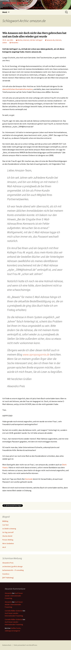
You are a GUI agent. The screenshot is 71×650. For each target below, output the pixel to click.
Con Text (5, 525)
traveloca (5, 574)
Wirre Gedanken (8, 543)
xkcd (4, 547)
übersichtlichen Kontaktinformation (17, 89)
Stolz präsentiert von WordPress (25, 645)
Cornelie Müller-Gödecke (13, 611)
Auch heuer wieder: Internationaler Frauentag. (14, 595)
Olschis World (7, 536)
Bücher (20, 40)
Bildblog (5, 521)
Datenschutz (6, 645)
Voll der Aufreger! (36, 40)
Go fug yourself (8, 532)
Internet (26, 40)
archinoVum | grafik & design (12, 566)
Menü (4, 12)
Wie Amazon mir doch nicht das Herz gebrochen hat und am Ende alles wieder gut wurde (34, 34)
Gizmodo (29, 479)
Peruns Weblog (7, 540)
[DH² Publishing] (8, 578)
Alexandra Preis (8, 563)
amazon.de (51, 40)
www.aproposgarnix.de (36, 354)
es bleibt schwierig (9, 529)
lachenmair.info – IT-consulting (13, 570)
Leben (4, 42)
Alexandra (14, 42)
